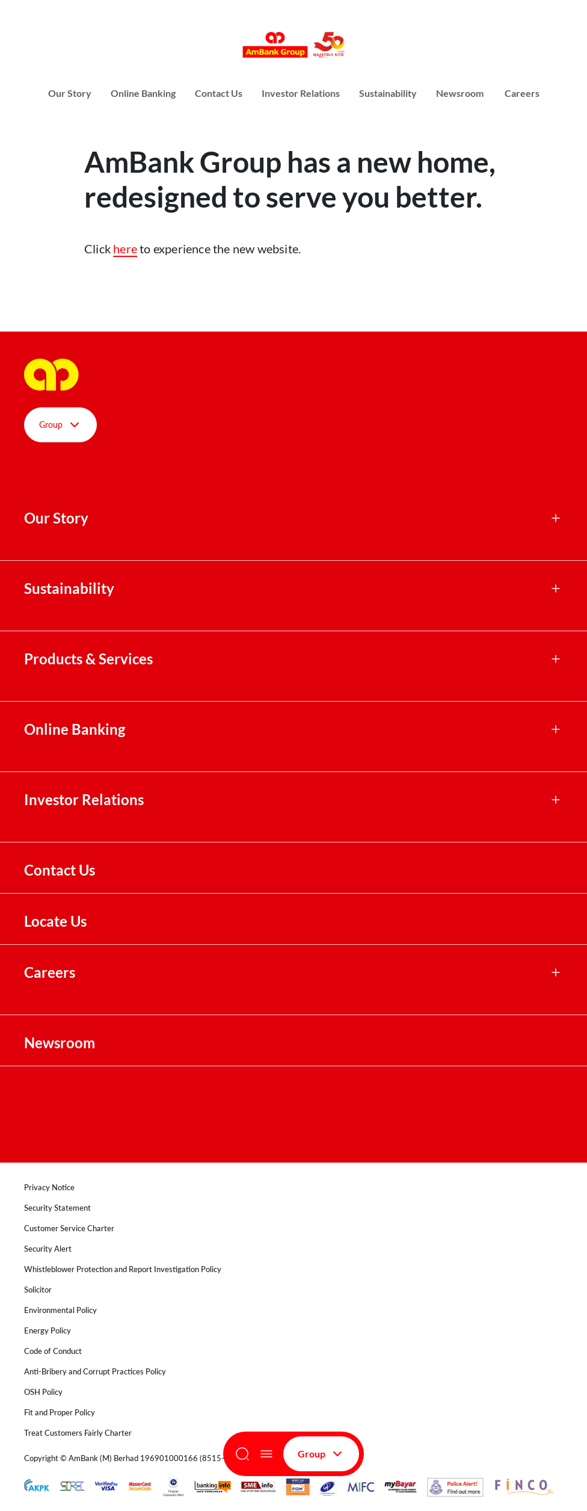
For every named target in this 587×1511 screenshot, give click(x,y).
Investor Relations (301, 93)
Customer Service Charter (69, 1228)
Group (321, 1454)
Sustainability (388, 93)
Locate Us (55, 921)
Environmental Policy (60, 1310)
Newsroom (460, 93)
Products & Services (88, 658)
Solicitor (38, 1289)
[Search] (242, 1453)
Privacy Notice (49, 1187)
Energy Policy (47, 1330)
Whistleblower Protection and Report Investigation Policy (122, 1269)
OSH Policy (43, 1392)
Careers (522, 93)
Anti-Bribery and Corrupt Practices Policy (95, 1371)
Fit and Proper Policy (59, 1412)
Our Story (69, 93)
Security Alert (48, 1248)
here (125, 248)
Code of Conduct (53, 1351)
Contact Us (218, 93)
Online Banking (143, 93)
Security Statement (57, 1208)
